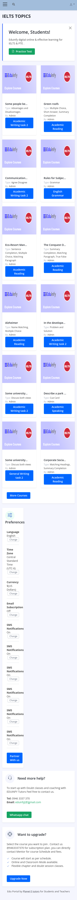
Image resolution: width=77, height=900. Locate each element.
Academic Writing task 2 (19, 123)
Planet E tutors (31, 891)
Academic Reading (58, 127)
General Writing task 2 (19, 475)
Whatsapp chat (19, 815)
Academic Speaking (58, 409)
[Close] (70, 28)
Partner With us (14, 758)
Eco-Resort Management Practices (26, 245)
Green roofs (51, 104)
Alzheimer (11, 323)
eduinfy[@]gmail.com (28, 802)
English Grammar (58, 193)
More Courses (18, 495)
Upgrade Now (18, 878)
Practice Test (22, 51)
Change (13, 539)
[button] (72, 4)
